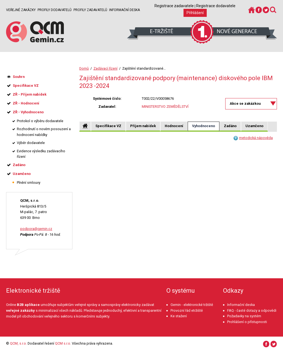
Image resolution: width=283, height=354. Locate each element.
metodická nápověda (256, 138)
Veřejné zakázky (21, 10)
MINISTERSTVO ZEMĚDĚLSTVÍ (165, 106)
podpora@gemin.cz (36, 229)
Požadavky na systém (244, 316)
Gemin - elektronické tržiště (192, 305)
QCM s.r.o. (63, 343)
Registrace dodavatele (215, 6)
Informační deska (124, 10)
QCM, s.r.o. (18, 343)
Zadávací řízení (105, 68)
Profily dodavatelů (55, 10)
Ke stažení (179, 316)
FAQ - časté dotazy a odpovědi (251, 310)
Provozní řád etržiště (187, 310)
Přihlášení (195, 13)
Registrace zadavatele (174, 6)
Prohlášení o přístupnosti (247, 322)
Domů (84, 68)
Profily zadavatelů (90, 10)
